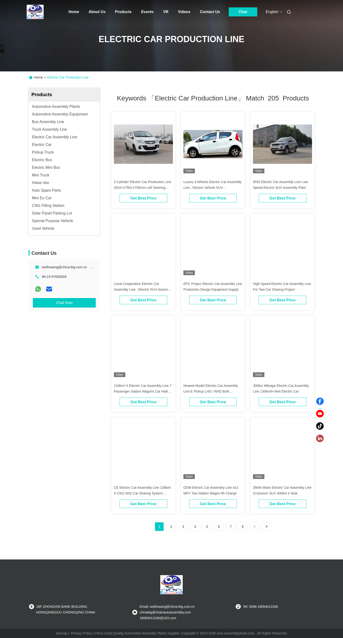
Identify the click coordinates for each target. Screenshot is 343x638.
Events (147, 12)
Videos (184, 12)
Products (123, 12)
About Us (97, 12)
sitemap (61, 633)
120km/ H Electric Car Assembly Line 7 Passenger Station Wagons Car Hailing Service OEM (143, 391)
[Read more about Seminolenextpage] (254, 526)
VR (165, 12)
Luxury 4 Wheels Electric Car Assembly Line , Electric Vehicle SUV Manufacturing (212, 187)
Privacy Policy (81, 633)
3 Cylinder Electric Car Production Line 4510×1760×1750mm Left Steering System (142, 187)
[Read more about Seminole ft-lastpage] (266, 526)
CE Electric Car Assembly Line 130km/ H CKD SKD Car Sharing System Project (142, 493)
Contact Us (210, 12)
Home (74, 12)
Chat (243, 12)
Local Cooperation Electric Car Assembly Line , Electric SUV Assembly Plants (143, 289)
